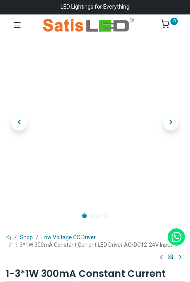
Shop (26, 237)
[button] (19, 122)
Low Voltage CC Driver (68, 237)
